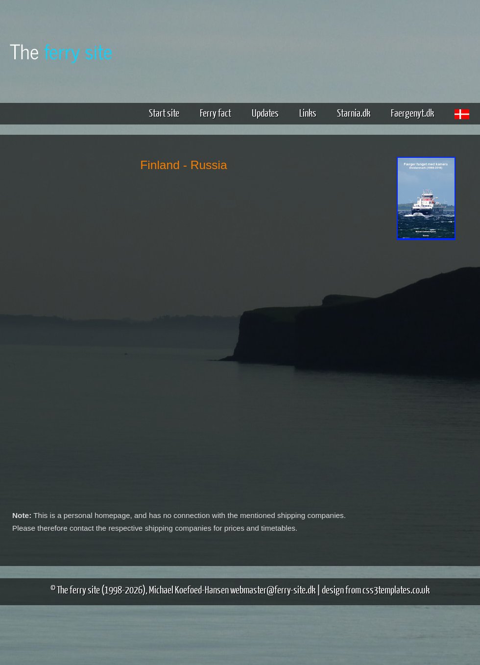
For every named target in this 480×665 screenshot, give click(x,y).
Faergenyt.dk (412, 112)
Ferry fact (219, 112)
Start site (164, 112)
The (61, 50)
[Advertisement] (426, 396)
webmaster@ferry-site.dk (272, 589)
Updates (265, 112)
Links (307, 112)
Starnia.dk (353, 112)
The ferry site (78, 589)
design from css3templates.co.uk (376, 589)
